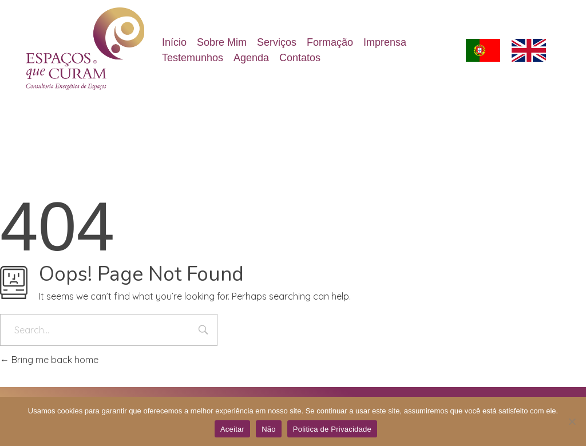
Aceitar (232, 429)
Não (269, 429)
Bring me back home (49, 359)
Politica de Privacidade (332, 429)
